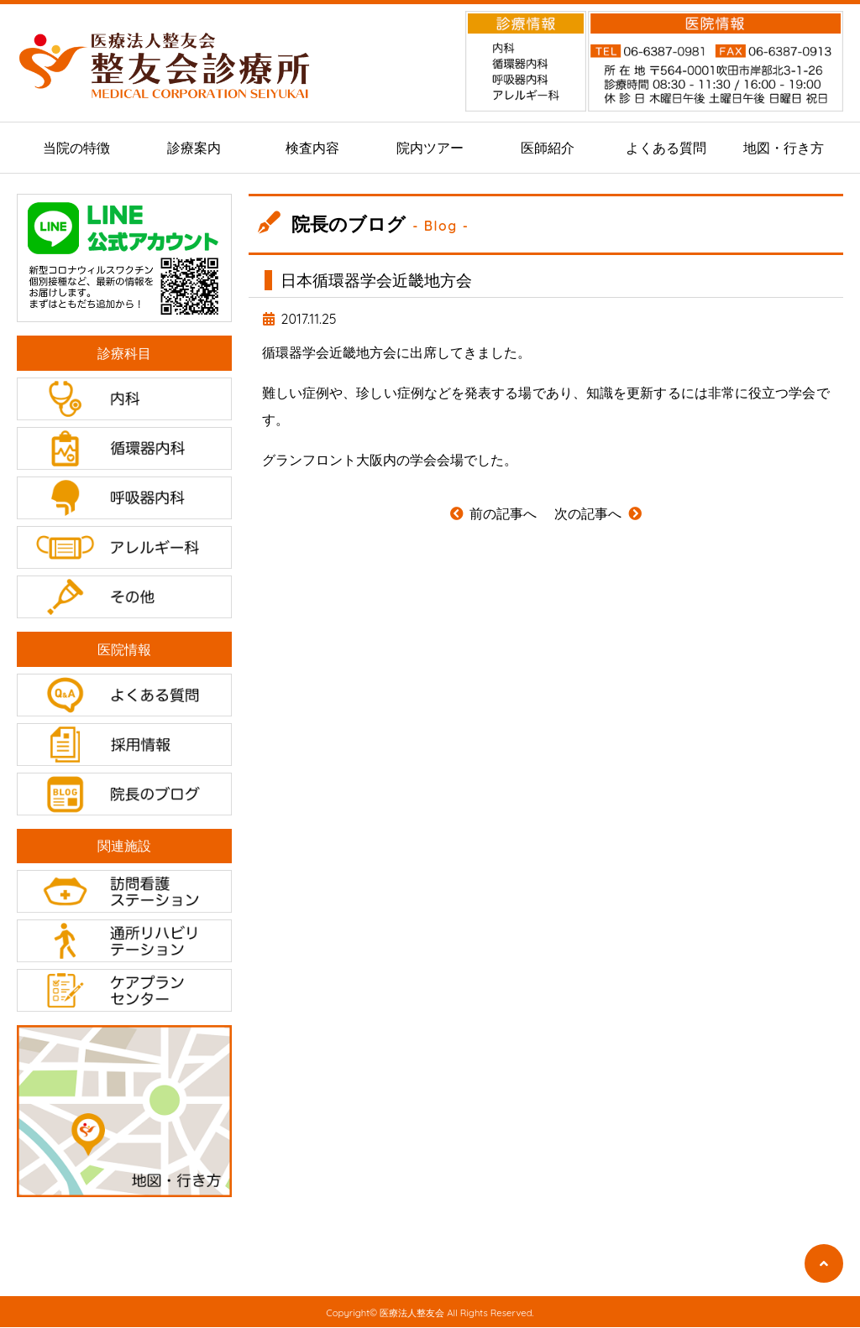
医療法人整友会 (412, 1314)
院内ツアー (430, 147)
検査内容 (312, 147)
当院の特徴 (76, 147)
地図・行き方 (783, 147)
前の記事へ (493, 513)
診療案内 (194, 147)
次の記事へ (598, 513)
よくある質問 (666, 147)
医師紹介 (547, 147)
